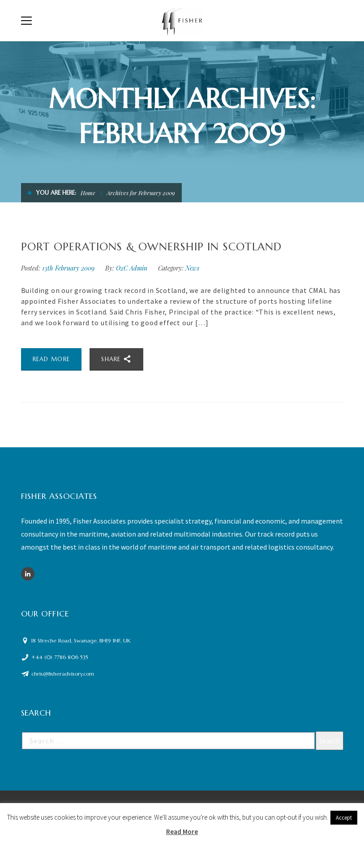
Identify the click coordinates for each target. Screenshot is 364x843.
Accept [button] (344, 817)
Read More (182, 831)
